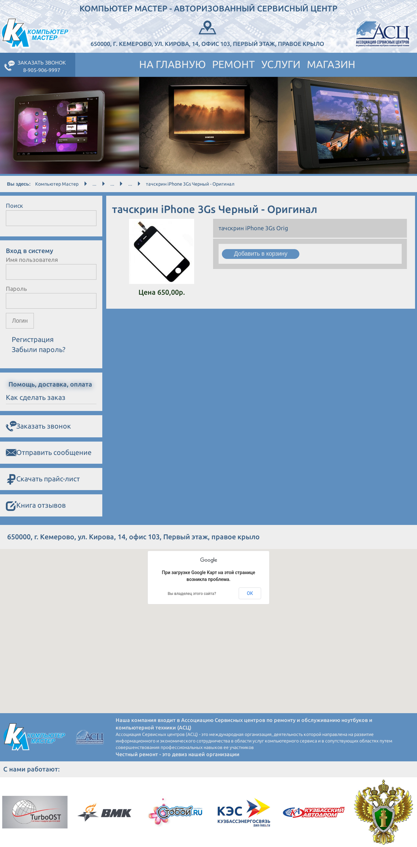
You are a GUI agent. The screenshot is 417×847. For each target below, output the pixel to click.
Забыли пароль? (38, 349)
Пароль (16, 288)
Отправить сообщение (49, 452)
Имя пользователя (32, 259)
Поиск (14, 205)
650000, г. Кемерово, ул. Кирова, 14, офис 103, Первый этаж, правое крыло (207, 33)
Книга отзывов (36, 506)
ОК (250, 593)
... (94, 184)
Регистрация (33, 340)
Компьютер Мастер (57, 184)
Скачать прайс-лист (43, 479)
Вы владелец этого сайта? (192, 593)
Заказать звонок (38, 426)
